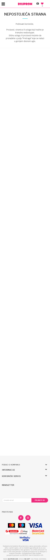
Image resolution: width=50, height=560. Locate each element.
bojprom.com (13, 559)
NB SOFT (27, 559)
